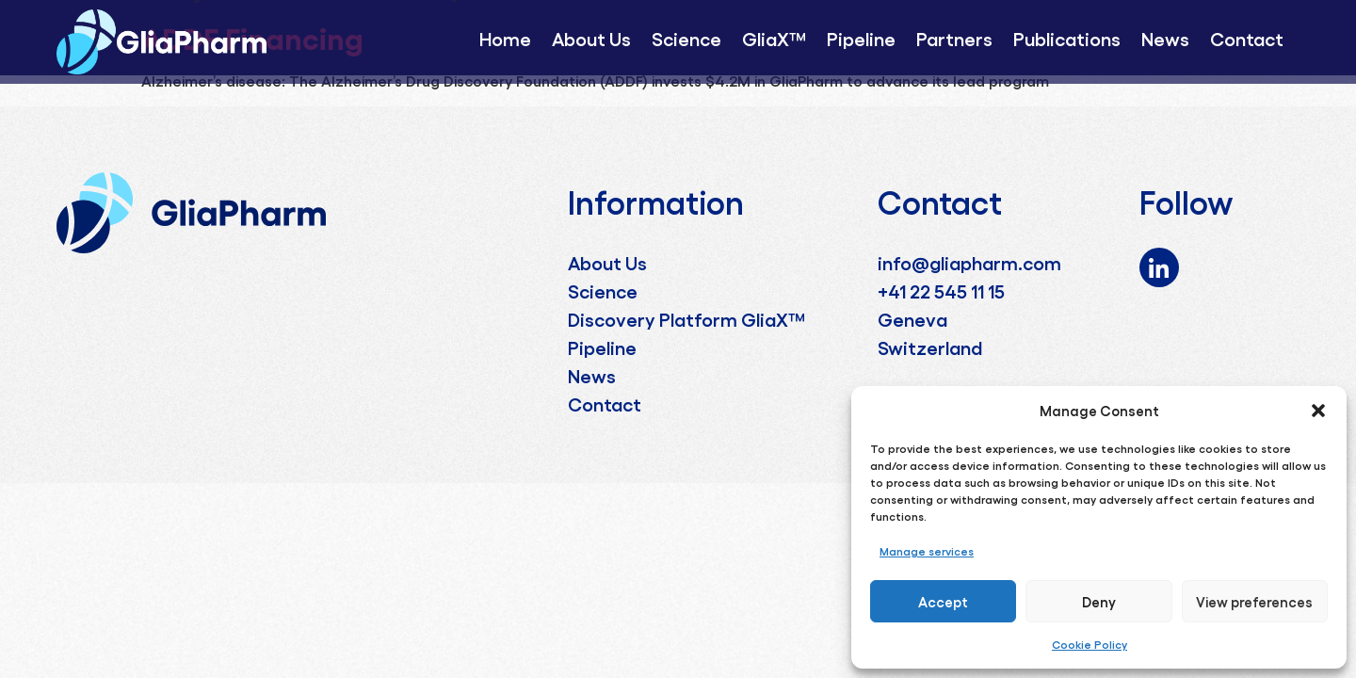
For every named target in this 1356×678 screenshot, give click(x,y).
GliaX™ (774, 37)
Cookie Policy (1089, 644)
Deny (1099, 601)
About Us (591, 37)
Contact (1246, 37)
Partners (954, 37)
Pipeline (861, 37)
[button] (1318, 410)
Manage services (927, 550)
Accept (943, 601)
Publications (1067, 37)
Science (686, 37)
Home (505, 37)
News (1165, 37)
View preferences (1254, 601)
